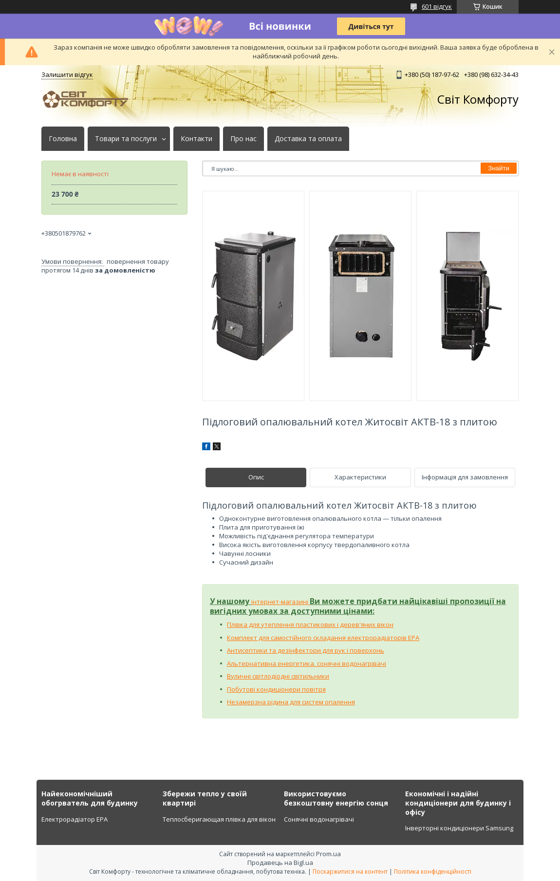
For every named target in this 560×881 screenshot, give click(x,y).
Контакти (196, 138)
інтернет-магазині (280, 601)
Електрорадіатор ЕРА (74, 819)
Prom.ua (328, 853)
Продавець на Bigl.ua (280, 862)
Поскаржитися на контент (350, 871)
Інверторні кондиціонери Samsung (459, 828)
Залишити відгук (67, 74)
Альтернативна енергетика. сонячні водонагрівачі (306, 663)
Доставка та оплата (308, 138)
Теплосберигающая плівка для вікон (219, 819)
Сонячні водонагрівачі (319, 819)
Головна (63, 138)
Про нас (243, 138)
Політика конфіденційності (432, 871)
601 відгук (437, 6)
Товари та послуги (126, 138)
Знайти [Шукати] (498, 168)
